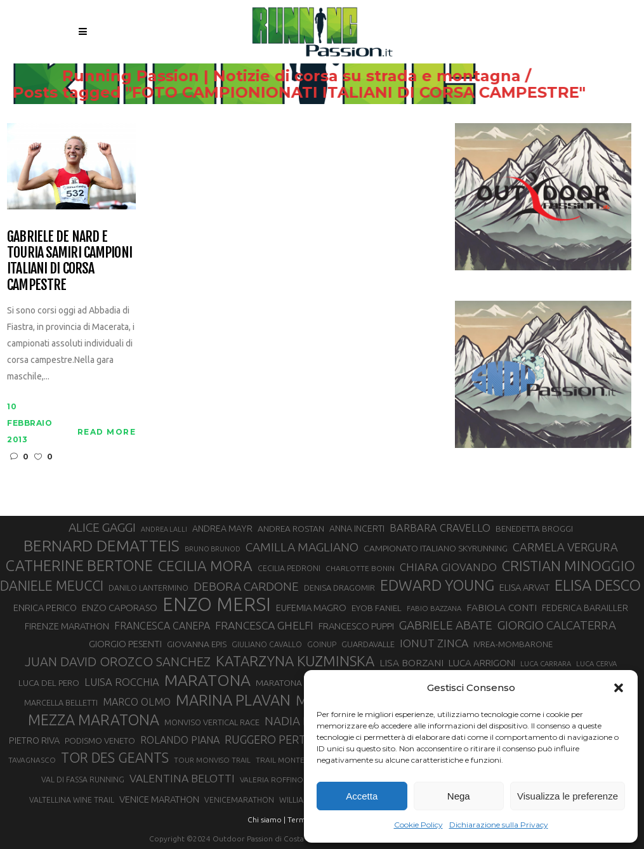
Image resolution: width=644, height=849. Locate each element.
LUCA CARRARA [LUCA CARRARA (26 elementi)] (545, 663)
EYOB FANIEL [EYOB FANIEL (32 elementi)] (377, 608)
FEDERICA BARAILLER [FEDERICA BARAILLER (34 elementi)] (585, 608)
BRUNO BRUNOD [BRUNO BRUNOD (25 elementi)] (212, 549)
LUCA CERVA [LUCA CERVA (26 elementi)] (596, 663)
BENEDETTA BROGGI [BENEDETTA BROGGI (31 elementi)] (534, 529)
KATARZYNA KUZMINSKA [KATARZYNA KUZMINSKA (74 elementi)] (295, 661)
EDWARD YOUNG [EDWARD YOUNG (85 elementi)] (437, 585)
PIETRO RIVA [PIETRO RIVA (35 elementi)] (34, 740)
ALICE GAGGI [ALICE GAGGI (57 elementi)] (102, 527)
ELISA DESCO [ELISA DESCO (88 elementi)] (598, 585)
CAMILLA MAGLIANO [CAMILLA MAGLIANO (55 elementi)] (302, 547)
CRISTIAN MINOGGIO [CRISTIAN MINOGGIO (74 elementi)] (568, 566)
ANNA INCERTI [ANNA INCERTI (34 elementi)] (356, 528)
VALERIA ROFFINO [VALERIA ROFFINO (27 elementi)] (271, 779)
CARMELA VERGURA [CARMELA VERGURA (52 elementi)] (565, 547)
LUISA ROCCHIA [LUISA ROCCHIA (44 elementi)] (121, 682)
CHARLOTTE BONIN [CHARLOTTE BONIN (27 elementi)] (360, 568)
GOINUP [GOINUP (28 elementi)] (321, 644)
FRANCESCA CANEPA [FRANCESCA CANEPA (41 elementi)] (162, 625)
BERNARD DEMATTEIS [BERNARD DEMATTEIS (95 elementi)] (101, 545)
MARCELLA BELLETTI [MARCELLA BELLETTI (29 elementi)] (61, 702)
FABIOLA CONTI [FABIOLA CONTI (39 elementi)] (501, 607)
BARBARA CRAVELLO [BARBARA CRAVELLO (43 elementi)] (440, 528)
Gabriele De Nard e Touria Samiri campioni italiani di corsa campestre (69, 260)
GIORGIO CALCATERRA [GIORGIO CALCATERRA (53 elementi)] (556, 625)
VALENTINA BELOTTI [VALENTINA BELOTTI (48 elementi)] (182, 778)
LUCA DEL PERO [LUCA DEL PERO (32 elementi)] (48, 683)
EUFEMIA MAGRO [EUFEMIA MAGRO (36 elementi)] (311, 607)
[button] (618, 687)
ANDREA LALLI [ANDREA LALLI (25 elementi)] (164, 529)
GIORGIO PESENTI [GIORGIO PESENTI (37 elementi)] (125, 643)
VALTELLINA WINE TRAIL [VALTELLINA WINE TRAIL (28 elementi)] (71, 800)
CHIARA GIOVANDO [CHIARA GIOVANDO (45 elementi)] (448, 567)
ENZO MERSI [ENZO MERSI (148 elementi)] (216, 604)
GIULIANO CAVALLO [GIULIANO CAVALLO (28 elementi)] (267, 644)
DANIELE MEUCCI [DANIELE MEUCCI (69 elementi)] (51, 585)
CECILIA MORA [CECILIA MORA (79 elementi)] (205, 566)
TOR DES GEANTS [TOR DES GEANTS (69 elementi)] (115, 757)
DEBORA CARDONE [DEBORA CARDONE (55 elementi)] (246, 586)
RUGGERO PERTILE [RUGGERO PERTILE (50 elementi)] (273, 739)
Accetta (362, 796)
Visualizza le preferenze (567, 796)
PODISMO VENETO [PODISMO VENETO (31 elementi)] (100, 741)
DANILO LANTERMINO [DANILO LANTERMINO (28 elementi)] (148, 588)
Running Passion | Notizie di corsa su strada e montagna (317, 76)
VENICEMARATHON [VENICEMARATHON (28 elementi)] (239, 800)
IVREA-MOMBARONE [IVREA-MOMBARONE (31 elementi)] (513, 644)
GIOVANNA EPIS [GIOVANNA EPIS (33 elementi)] (197, 644)
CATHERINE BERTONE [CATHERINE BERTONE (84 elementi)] (79, 565)
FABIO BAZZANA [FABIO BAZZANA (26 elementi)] (434, 608)
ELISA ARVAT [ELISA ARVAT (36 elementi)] (524, 587)
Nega (458, 796)
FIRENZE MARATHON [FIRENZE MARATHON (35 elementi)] (67, 626)
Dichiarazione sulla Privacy (498, 824)
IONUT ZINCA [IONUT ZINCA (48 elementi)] (434, 643)
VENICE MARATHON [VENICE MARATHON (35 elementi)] (159, 799)
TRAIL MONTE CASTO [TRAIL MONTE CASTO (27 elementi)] (293, 760)
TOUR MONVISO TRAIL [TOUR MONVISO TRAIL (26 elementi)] (212, 760)
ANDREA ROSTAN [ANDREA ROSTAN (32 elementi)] (291, 528)
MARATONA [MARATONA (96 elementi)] (207, 680)
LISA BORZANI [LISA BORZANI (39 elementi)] (411, 662)
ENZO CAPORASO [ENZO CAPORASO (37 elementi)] (119, 607)
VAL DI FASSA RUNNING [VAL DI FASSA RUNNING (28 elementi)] (82, 779)
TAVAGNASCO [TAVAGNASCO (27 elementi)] (32, 760)
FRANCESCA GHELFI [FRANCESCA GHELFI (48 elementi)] (264, 625)
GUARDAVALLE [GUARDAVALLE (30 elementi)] (368, 644)
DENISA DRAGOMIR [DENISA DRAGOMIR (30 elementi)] (339, 587)
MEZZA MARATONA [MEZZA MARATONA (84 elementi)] (93, 719)
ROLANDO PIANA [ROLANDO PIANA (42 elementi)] (180, 740)
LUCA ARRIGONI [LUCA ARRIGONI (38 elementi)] (482, 662)
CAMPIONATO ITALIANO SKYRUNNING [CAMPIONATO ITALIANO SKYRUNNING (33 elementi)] (436, 548)
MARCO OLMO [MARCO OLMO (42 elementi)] (137, 702)
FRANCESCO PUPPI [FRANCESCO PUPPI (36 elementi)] (356, 626)
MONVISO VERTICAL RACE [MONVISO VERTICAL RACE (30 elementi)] (212, 722)
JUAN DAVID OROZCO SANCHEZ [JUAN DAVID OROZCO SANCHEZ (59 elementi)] (118, 661)
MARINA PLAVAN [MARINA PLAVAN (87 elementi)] (233, 700)
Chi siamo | (266, 819)
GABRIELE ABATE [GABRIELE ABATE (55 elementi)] (445, 625)
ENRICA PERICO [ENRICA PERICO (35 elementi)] (45, 607)
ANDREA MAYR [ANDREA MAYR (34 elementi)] (222, 528)
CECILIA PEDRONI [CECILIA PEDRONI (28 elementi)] (289, 568)
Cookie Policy (418, 824)
